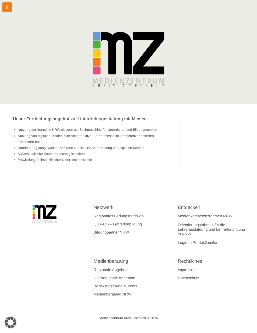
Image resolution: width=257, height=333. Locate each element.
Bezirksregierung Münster (115, 286)
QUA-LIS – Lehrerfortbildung (118, 224)
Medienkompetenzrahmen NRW (205, 216)
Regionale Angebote (111, 270)
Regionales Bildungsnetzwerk (119, 216)
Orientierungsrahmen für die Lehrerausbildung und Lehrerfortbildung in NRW (211, 229)
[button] (10, 322)
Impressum (187, 270)
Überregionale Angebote (114, 278)
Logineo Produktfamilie (197, 242)
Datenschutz (188, 278)
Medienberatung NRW (113, 294)
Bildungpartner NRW (111, 232)
